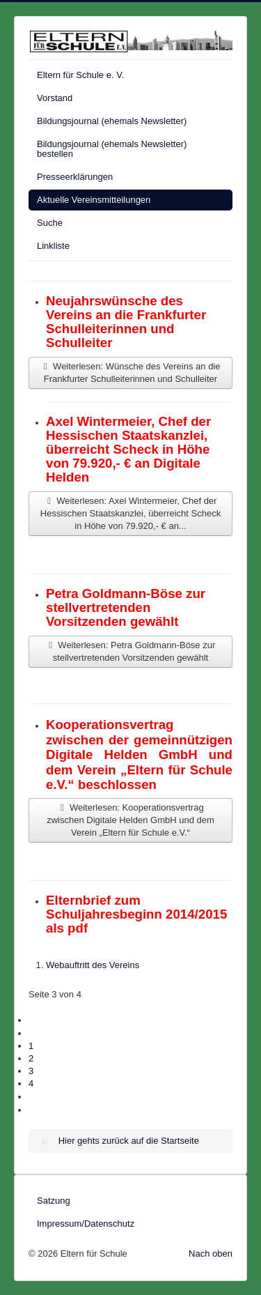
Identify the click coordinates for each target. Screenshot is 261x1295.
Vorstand (54, 98)
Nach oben (210, 1253)
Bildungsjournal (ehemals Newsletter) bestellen (112, 149)
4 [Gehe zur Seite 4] (31, 1083)
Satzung (53, 1200)
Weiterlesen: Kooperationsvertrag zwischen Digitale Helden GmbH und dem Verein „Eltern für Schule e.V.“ (130, 820)
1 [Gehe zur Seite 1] (31, 1046)
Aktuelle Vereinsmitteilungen (93, 199)
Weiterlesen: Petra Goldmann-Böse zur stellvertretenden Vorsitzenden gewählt (131, 651)
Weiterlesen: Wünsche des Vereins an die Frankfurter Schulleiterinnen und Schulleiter (130, 372)
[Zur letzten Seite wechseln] (33, 1110)
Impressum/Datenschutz (85, 1223)
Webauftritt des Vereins (92, 965)
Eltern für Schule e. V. (80, 75)
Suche (50, 222)
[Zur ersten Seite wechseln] (33, 1020)
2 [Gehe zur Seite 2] (31, 1058)
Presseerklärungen (75, 176)
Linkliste (53, 245)
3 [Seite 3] (31, 1071)
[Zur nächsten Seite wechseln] (33, 1096)
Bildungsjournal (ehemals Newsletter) (112, 121)
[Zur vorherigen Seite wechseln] (33, 1033)
